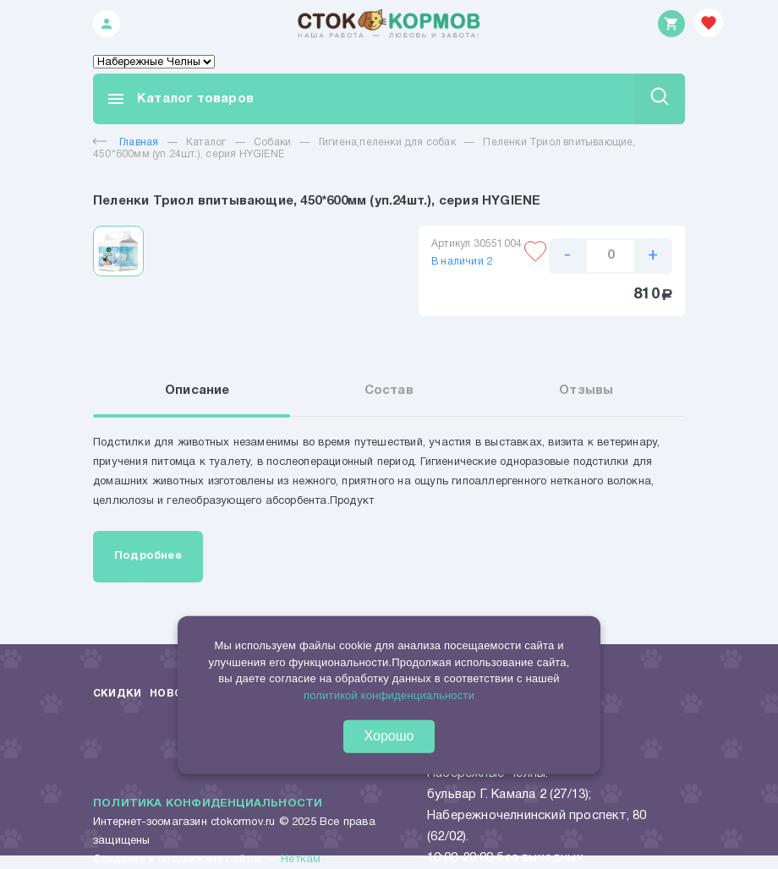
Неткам (301, 860)
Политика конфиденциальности (207, 804)
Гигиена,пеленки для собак (387, 142)
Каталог (206, 142)
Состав (389, 390)
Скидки (117, 693)
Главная (125, 142)
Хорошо (389, 736)
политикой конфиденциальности (389, 695)
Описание (197, 390)
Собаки (272, 142)
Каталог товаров (180, 99)
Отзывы (586, 390)
